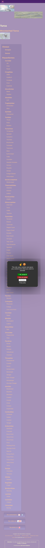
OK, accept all (22, 274)
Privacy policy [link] (22, 282)
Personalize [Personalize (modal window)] (23, 280)
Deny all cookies (22, 277)
